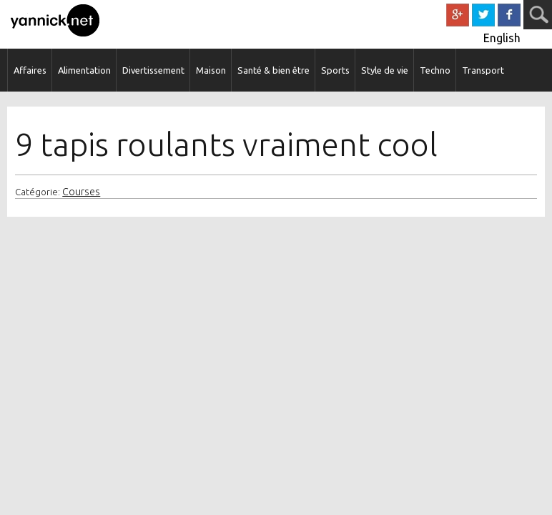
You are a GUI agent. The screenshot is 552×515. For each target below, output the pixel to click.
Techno (435, 70)
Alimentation (84, 70)
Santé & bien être (273, 70)
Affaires (30, 70)
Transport (483, 70)
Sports (335, 70)
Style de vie (384, 70)
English (502, 37)
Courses (81, 191)
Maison (211, 70)
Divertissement (153, 70)
